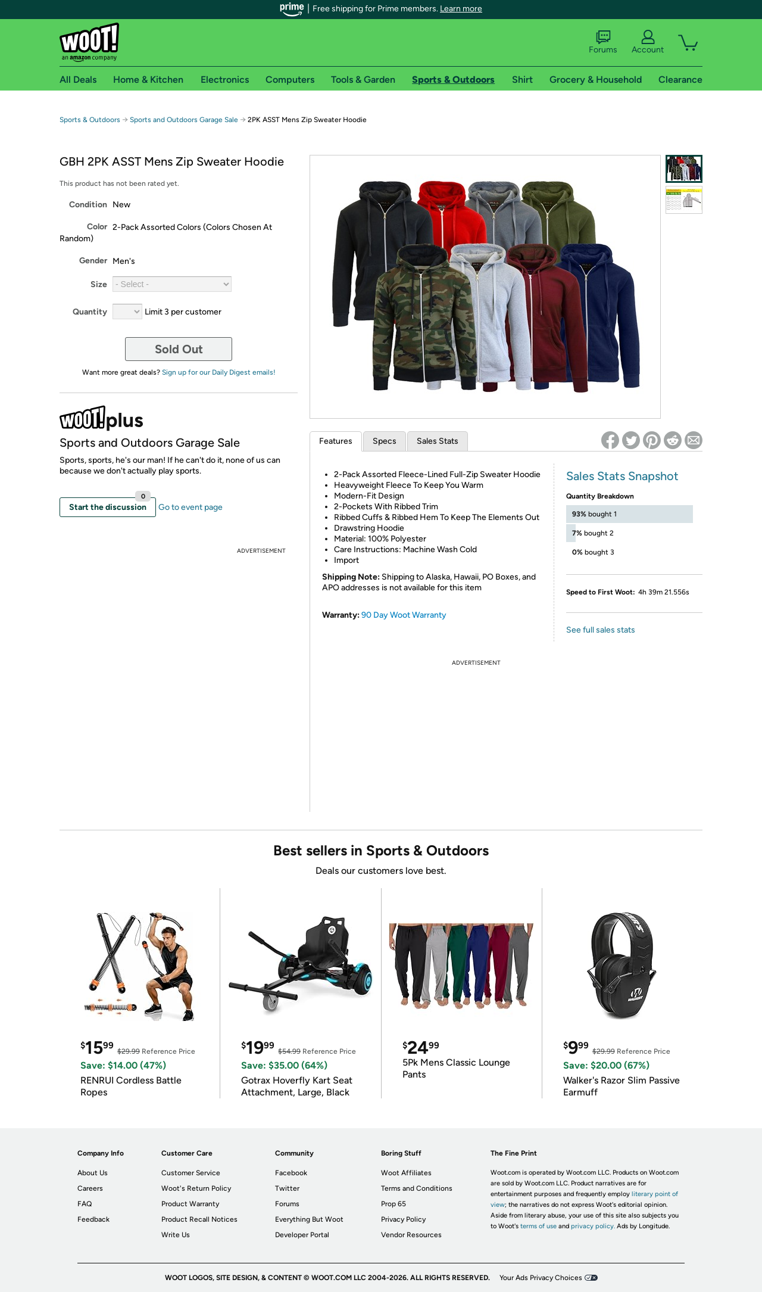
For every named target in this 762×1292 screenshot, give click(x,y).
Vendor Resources (411, 1235)
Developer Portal (302, 1235)
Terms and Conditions (416, 1188)
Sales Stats (437, 441)
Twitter (287, 1188)
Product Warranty (190, 1204)
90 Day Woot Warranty (403, 615)
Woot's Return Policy (196, 1188)
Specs (384, 441)
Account (648, 42)
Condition (88, 205)
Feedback (93, 1219)
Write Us (175, 1235)
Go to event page (190, 507)
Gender (93, 261)
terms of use (538, 1226)
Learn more (461, 9)
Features (335, 441)
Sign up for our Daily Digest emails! (219, 372)
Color (97, 227)
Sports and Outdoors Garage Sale (184, 120)
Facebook (291, 1173)
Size (98, 284)
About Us (92, 1173)
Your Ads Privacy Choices (540, 1278)
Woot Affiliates (406, 1173)
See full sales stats (600, 630)
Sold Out (179, 349)
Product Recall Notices (199, 1219)
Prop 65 (393, 1204)
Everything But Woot (309, 1219)
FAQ (84, 1204)
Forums (603, 42)
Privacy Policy (403, 1219)
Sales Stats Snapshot (622, 476)
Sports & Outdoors (90, 120)
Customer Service (190, 1173)
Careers (90, 1188)
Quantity (90, 312)
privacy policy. (593, 1226)
